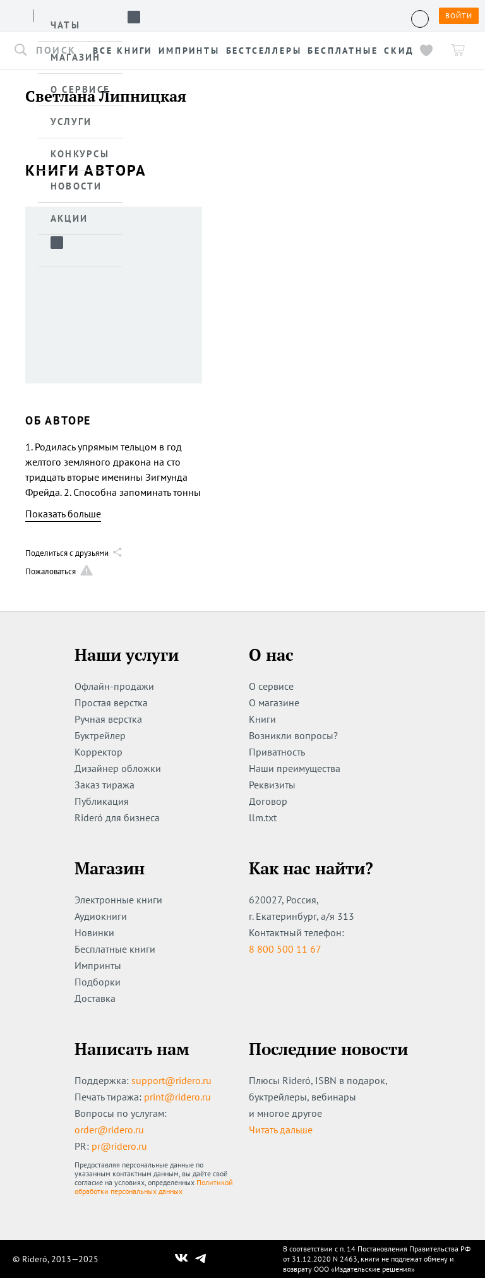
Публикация (102, 801)
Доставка (95, 998)
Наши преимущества (294, 768)
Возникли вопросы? (293, 735)
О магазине (274, 702)
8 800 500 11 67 (285, 949)
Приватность (277, 751)
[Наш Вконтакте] (181, 1259)
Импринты (98, 965)
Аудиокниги (101, 916)
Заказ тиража (105, 784)
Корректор (99, 751)
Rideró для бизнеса (117, 817)
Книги (262, 719)
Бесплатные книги (115, 949)
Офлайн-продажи (114, 686)
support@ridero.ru (171, 1080)
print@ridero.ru (177, 1096)
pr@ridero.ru (119, 1146)
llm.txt (263, 817)
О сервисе (271, 686)
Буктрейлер (100, 735)
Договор (268, 801)
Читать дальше (281, 1129)
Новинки (94, 932)
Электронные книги (118, 899)
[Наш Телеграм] (201, 1259)
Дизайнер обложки (118, 768)
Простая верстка (111, 702)
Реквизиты (272, 784)
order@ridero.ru (109, 1129)
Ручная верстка (108, 719)
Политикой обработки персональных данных (154, 1187)
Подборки (98, 981)
